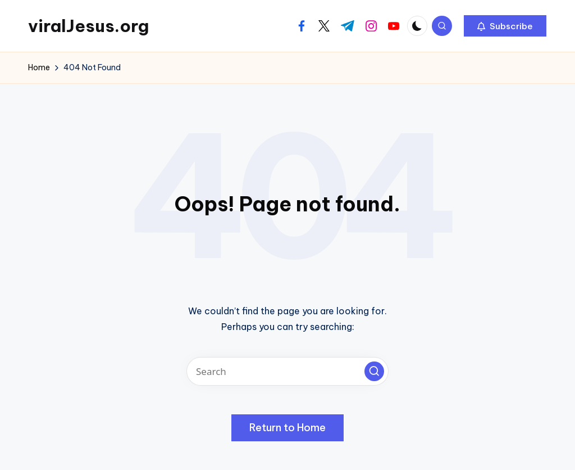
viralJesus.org (88, 26)
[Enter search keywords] (287, 371)
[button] (505, 26)
